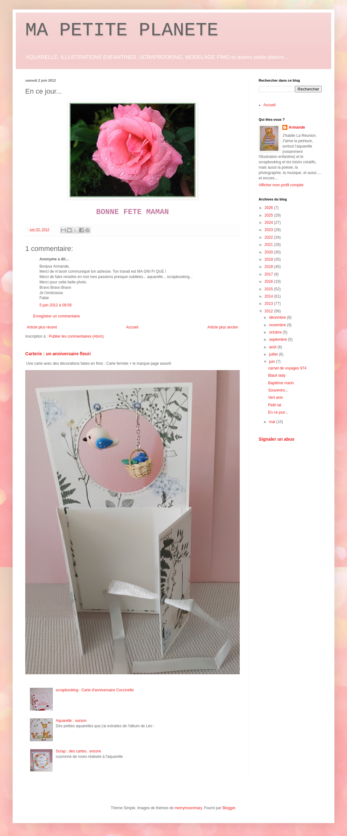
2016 (269, 281)
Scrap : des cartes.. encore (78, 751)
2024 (269, 222)
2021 (269, 244)
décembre (278, 317)
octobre (276, 332)
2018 (269, 266)
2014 (269, 296)
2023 (269, 230)
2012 (269, 311)
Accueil (132, 327)
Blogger (228, 808)
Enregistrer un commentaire (56, 316)
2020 (269, 252)
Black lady (276, 375)
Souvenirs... (278, 390)
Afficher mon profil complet (281, 185)
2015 (269, 289)
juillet (274, 354)
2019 (269, 259)
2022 (269, 237)
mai (272, 422)
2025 (269, 215)
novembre (278, 325)
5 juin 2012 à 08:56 (55, 305)
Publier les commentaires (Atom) (76, 336)
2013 (269, 303)
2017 (269, 274)
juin (272, 361)
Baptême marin (281, 383)
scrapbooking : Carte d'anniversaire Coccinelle (95, 690)
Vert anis (275, 397)
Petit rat (274, 405)
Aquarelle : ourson (71, 720)
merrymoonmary (188, 808)
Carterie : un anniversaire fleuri (58, 353)
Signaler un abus (276, 439)
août (273, 347)
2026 (269, 208)
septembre (278, 339)
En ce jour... (278, 412)
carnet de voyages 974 (287, 368)
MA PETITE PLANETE (121, 30)
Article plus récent (42, 327)
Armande (297, 127)
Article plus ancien (223, 327)
